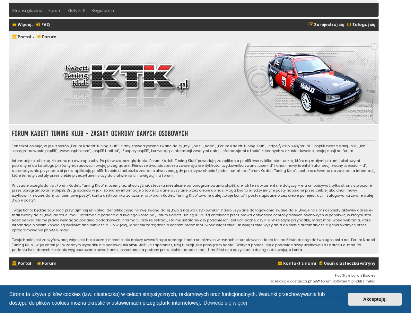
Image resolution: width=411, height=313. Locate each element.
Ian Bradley (365, 275)
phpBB (313, 281)
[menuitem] (43, 25)
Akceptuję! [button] (375, 299)
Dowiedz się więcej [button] (225, 303)
